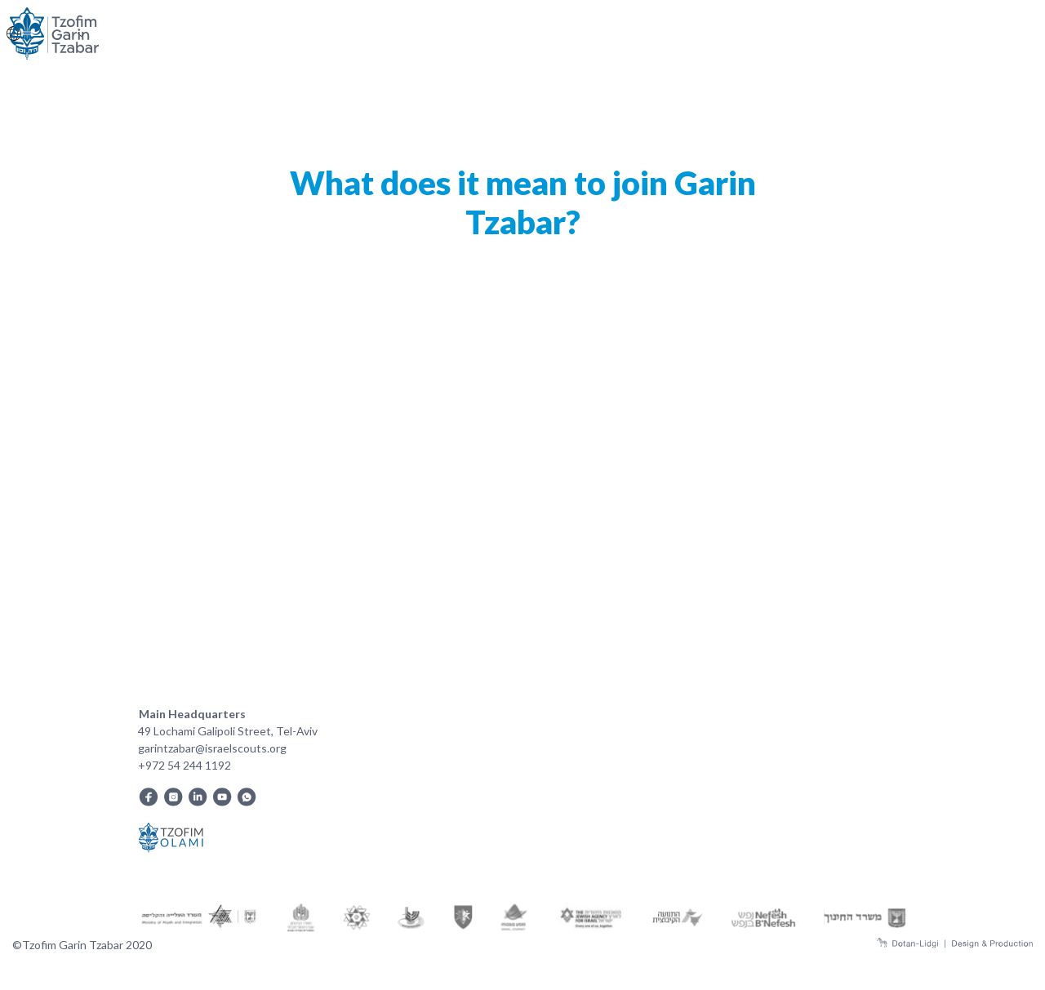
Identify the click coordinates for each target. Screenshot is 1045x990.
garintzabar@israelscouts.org (212, 748)
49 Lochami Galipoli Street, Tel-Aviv (228, 731)
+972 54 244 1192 (184, 765)
